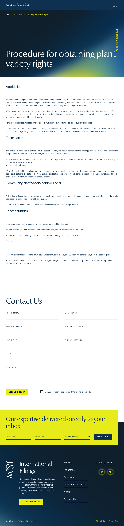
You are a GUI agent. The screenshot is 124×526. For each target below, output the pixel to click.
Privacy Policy (101, 521)
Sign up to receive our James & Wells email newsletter (65, 391)
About (67, 491)
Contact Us (70, 499)
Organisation (73, 340)
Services (68, 462)
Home (8, 15)
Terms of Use (113, 521)
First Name (12, 313)
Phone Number (74, 326)
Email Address (15, 326)
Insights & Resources (75, 484)
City (8, 354)
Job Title (11, 340)
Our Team (69, 477)
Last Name (71, 313)
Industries (69, 469)
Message (11, 368)
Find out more (31, 501)
